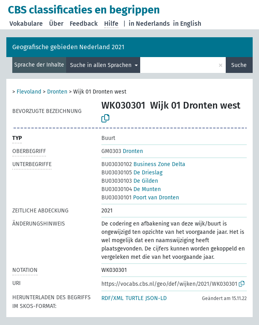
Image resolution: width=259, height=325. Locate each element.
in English (187, 23)
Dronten (57, 91)
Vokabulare (26, 23)
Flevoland (29, 91)
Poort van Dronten (140, 197)
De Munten (131, 189)
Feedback (84, 23)
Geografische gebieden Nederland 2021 (68, 47)
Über (56, 23)
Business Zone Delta (143, 164)
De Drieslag (131, 172)
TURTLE (134, 298)
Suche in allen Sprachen (101, 65)
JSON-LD (156, 298)
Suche (239, 65)
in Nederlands (149, 23)
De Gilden (129, 181)
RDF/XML (112, 298)
